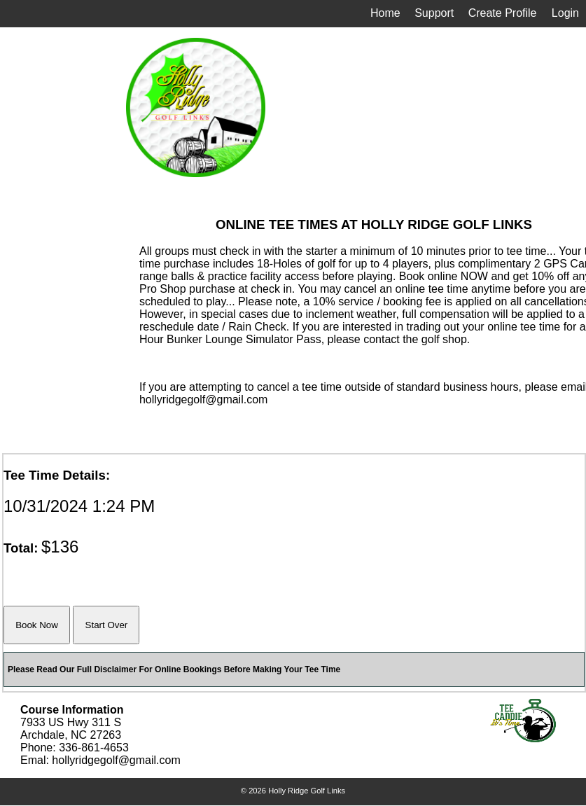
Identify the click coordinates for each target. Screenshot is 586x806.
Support (434, 13)
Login (565, 13)
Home (385, 13)
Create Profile (502, 13)
